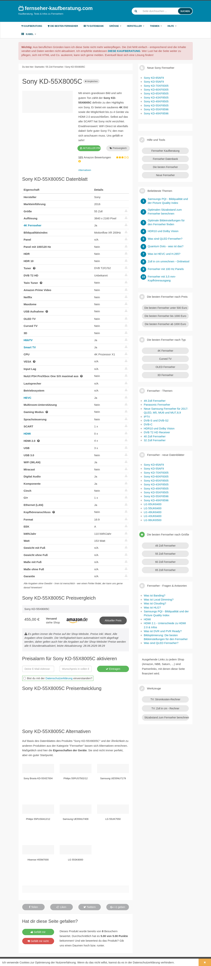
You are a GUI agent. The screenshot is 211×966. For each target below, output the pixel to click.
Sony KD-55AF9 (154, 81)
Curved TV (165, 358)
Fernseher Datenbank (165, 158)
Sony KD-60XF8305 (156, 89)
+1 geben (117, 907)
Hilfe (172, 26)
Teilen (33, 907)
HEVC (27, 397)
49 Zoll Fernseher (155, 400)
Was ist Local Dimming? (158, 599)
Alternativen (84, 170)
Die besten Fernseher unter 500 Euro (165, 307)
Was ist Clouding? (155, 603)
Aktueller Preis (113, 620)
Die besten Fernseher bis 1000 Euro (165, 315)
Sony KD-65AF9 (154, 77)
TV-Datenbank (94, 26)
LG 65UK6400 (152, 504)
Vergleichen (91, 81)
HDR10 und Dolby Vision (159, 428)
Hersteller (135, 26)
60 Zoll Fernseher (165, 561)
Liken (61, 907)
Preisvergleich (118, 148)
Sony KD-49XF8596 (156, 113)
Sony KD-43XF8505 (156, 97)
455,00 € (32, 619)
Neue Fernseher (165, 175)
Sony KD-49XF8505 (156, 101)
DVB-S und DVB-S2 (156, 420)
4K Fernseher (32, 225)
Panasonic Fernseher (157, 404)
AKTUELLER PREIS (90, 148)
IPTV (147, 416)
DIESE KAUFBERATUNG (124, 50)
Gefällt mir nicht (38, 941)
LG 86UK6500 (152, 520)
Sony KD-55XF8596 (156, 109)
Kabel (28, 34)
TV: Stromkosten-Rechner (165, 699)
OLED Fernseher (165, 366)
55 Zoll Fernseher (165, 553)
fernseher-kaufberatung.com (56, 8)
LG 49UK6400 (152, 512)
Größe (115, 26)
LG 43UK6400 (152, 516)
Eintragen (113, 668)
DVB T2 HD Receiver (157, 432)
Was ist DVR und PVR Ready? (163, 631)
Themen (156, 26)
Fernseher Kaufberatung (165, 150)
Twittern (90, 907)
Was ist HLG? (152, 607)
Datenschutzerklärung (59, 678)
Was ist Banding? (154, 595)
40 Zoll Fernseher (155, 436)
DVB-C (148, 424)
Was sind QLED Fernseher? (161, 642)
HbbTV (28, 340)
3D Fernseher (165, 375)
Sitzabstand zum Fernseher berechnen (166, 717)
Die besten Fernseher (63, 26)
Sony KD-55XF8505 (156, 105)
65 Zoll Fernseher (165, 570)
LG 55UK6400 (152, 508)
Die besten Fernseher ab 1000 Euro (165, 324)
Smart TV (30, 347)
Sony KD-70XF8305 (156, 85)
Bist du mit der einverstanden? (57, 678)
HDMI (27, 433)
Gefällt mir (38, 932)
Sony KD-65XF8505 (156, 93)
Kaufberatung (31, 26)
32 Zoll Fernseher (155, 440)
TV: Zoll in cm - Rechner (165, 708)
